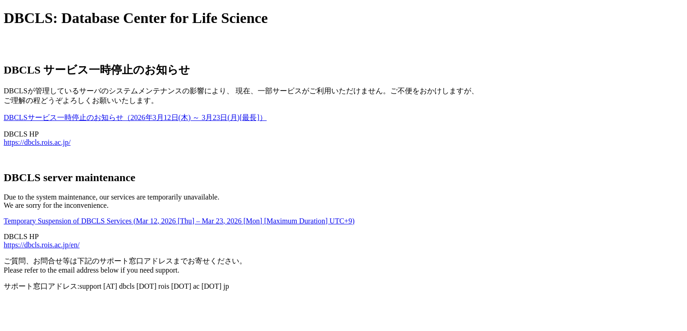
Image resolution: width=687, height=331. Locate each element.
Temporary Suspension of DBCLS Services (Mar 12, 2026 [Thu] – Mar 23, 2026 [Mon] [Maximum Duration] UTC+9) (179, 221)
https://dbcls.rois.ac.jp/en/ (42, 245)
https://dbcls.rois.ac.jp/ (37, 142)
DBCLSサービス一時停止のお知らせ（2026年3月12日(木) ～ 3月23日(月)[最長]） (135, 117)
